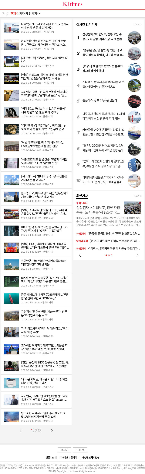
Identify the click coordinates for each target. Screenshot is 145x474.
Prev (80, 255)
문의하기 (75, 457)
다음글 (52, 430)
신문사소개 (51, 457)
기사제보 (63, 457)
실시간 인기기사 (86, 24)
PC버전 (80, 450)
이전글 (21, 430)
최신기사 (82, 196)
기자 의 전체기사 (25, 14)
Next (137, 255)
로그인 (64, 450)
